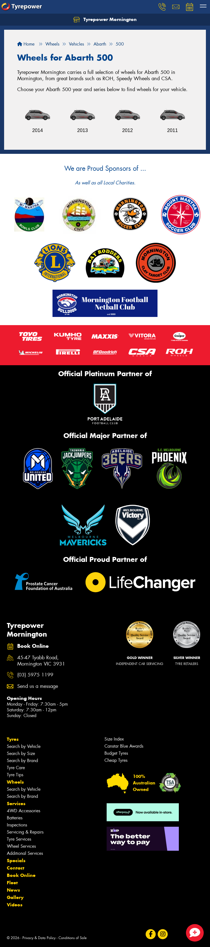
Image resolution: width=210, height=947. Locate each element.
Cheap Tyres (115, 760)
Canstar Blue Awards (123, 746)
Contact (15, 868)
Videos (14, 905)
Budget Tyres (116, 753)
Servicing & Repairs (25, 832)
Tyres (13, 739)
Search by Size (21, 753)
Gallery (15, 897)
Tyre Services (19, 839)
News (13, 890)
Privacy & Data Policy (39, 938)
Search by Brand (22, 760)
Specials (16, 861)
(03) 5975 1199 (35, 675)
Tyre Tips (15, 775)
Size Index (114, 739)
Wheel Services (21, 846)
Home (25, 44)
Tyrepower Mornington (105, 19)
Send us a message (37, 686)
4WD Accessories (23, 811)
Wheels (15, 782)
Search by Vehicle (23, 746)
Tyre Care (16, 768)
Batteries (14, 818)
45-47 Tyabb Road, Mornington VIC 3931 (41, 661)
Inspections (17, 825)
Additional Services (25, 853)
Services (16, 804)
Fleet (12, 883)
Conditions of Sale (73, 938)
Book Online (21, 875)
